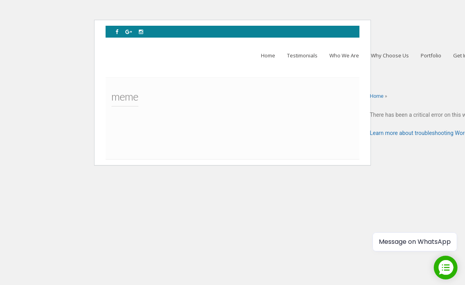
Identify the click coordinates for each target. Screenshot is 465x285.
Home (377, 96)
